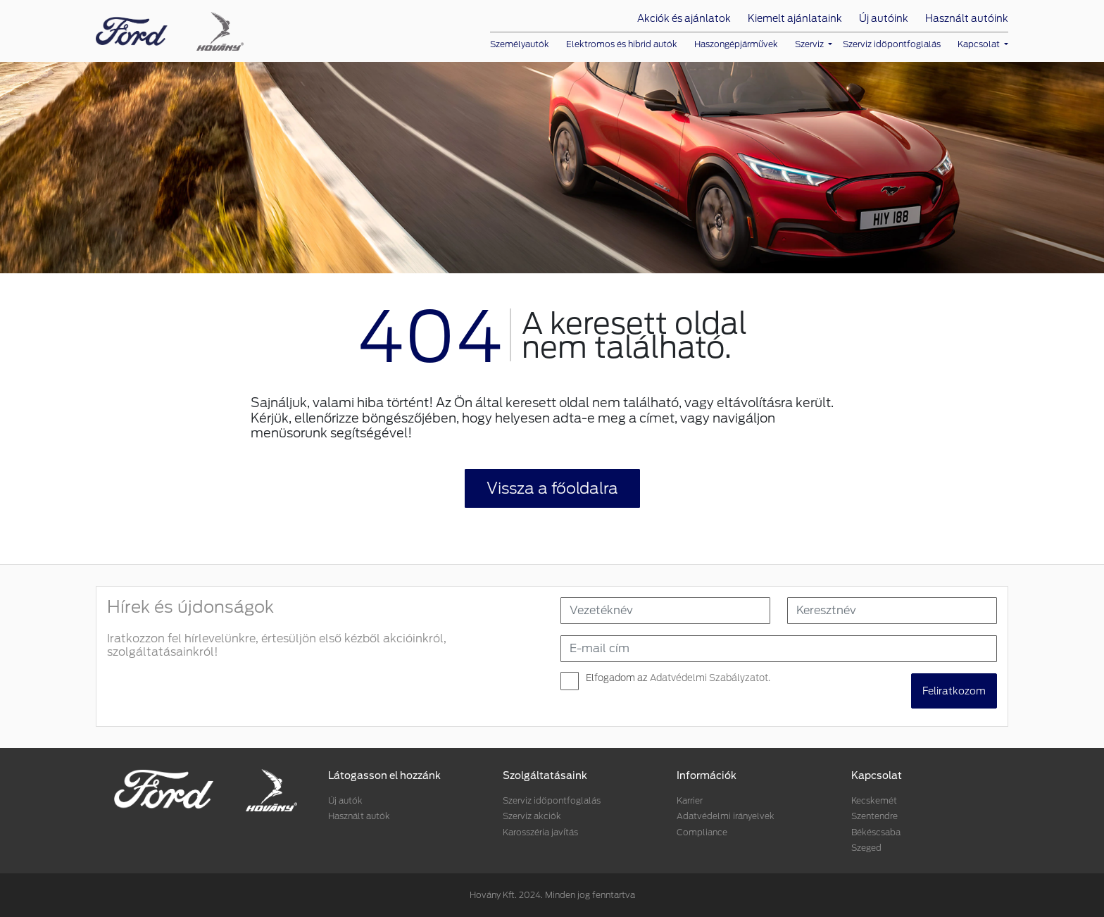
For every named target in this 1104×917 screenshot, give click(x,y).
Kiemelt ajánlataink (795, 18)
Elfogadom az (678, 678)
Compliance (702, 832)
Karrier (690, 800)
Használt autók (359, 816)
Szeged (866, 847)
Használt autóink (966, 18)
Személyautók (519, 44)
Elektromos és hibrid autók (621, 44)
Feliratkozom (954, 691)
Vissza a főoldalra (552, 488)
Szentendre (874, 816)
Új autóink (883, 18)
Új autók (345, 800)
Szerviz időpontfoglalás (892, 44)
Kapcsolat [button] (980, 44)
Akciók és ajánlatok (684, 18)
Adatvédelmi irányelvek (725, 816)
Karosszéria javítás (540, 832)
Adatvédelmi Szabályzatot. (710, 678)
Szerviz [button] (810, 44)
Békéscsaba (876, 832)
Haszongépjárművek (736, 44)
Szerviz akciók (532, 816)
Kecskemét (874, 800)
